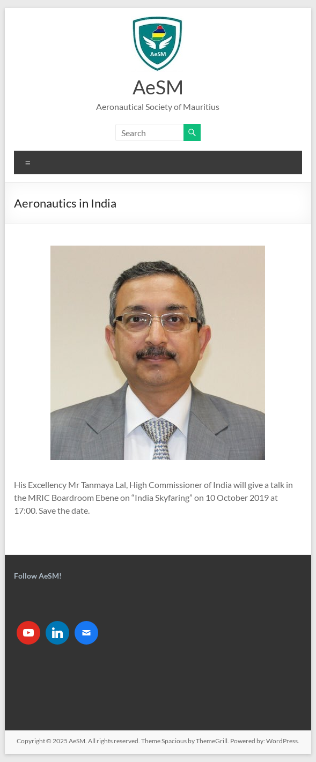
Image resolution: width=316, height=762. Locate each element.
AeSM (158, 87)
